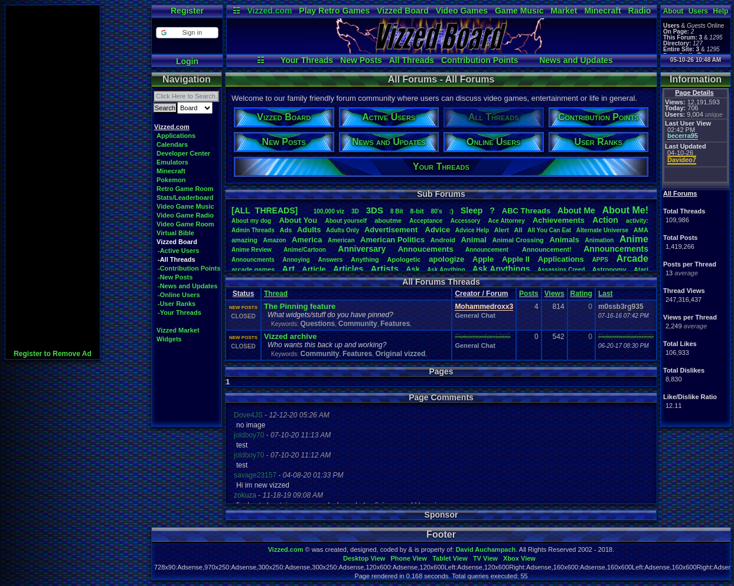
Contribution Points (479, 60)
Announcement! (547, 249)
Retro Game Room (185, 188)
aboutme (388, 220)
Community (357, 324)
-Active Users (178, 250)
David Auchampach (486, 549)
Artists (384, 269)
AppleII (516, 259)
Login (187, 61)
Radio (639, 10)
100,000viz (329, 211)
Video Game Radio (185, 215)
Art (288, 269)
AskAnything (446, 269)
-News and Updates (187, 285)
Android (442, 239)
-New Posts (175, 277)
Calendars (172, 144)
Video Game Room (185, 224)
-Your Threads (179, 312)
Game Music (519, 10)
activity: (637, 221)
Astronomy (609, 269)
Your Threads (306, 60)
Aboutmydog (251, 221)
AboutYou (298, 220)
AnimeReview (251, 249)
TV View (485, 558)
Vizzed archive (290, 336)
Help (720, 11)
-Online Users (179, 294)
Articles (348, 269)
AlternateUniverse (602, 230)
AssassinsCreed (561, 269)
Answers (330, 259)
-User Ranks (176, 303)
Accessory (466, 221)
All (518, 229)
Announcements (615, 249)
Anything (365, 259)
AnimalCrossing (517, 239)
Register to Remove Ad (53, 354)
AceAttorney (506, 221)
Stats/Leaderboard (185, 197)
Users (698, 11)
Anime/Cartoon (304, 249)
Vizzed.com (269, 10)
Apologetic (404, 259)
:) (451, 211)
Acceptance (425, 221)
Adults (309, 229)
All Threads (411, 60)
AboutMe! (625, 210)
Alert (501, 229)
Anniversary (362, 249)
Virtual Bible (175, 232)
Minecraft (602, 10)
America (307, 239)
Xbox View (519, 558)
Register (187, 10)
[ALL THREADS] (264, 210)
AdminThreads (253, 230)
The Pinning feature (299, 306)
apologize (446, 259)
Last (605, 293)
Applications (175, 135)
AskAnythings (501, 269)
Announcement (487, 249)
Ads (285, 229)
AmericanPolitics (392, 239)
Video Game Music (185, 206)
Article (313, 269)
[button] (187, 32)
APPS (600, 259)
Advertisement (392, 229)
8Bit (396, 211)
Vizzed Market (178, 330)
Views (554, 293)
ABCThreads (526, 210)
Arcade (632, 259)
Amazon (274, 240)
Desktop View (364, 558)
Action (605, 220)
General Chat (475, 315)
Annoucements (426, 249)
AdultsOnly (342, 230)
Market (563, 10)
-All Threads (176, 259)
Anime (633, 239)
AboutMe (576, 210)
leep (471, 210)
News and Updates (575, 60)
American (341, 240)
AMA (641, 229)
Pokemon (171, 179)
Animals (564, 239)
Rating (581, 293)
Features (395, 324)
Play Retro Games (334, 10)
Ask (413, 269)
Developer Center (183, 153)
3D (355, 211)
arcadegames (253, 269)
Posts (529, 293)
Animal (473, 239)
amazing (244, 239)
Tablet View (450, 558)
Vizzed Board (403, 10)
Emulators (172, 162)
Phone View (408, 558)
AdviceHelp (472, 230)
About (673, 11)
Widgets (169, 339)
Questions (317, 324)
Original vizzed (401, 354)
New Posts (361, 60)
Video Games (462, 10)
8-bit (417, 211)
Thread (276, 293)
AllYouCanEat (549, 230)
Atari (641, 269)
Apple (483, 259)
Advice (438, 229)
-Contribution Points (189, 268)
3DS (374, 210)
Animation (599, 240)
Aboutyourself (346, 221)
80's (436, 211)
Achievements (559, 220)
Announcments (253, 259)
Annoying (296, 259)
